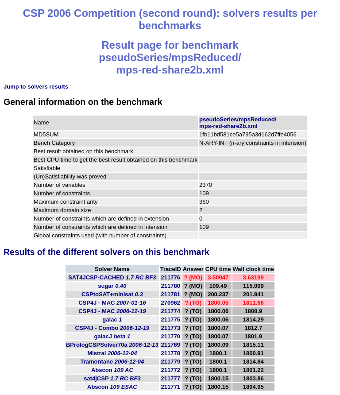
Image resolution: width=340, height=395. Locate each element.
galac (112, 319)
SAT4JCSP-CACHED (112, 277)
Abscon (112, 370)
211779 (170, 361)
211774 (170, 311)
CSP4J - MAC (112, 302)
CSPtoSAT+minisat (112, 294)
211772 (170, 370)
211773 (170, 328)
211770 (170, 336)
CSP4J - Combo (112, 328)
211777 (170, 378)
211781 (170, 294)
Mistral (112, 353)
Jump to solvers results (36, 86)
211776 (170, 277)
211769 (170, 344)
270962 (170, 302)
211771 (170, 386)
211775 (170, 319)
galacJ (112, 336)
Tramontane (112, 361)
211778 (170, 353)
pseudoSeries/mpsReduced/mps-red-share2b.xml (237, 122)
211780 (170, 286)
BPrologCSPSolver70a (112, 344)
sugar (112, 286)
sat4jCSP (112, 378)
